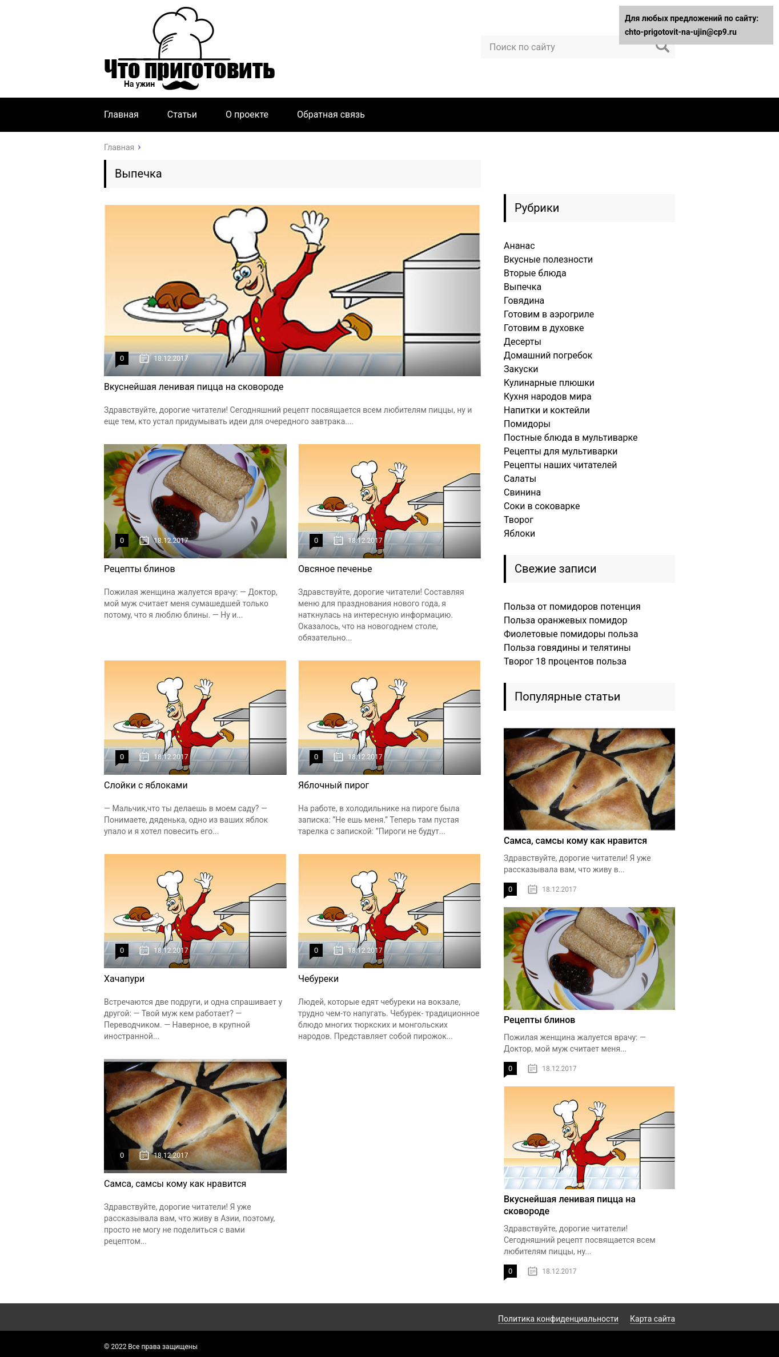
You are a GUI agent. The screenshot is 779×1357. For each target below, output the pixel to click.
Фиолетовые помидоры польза (571, 634)
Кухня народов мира (548, 396)
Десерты (522, 341)
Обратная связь (331, 114)
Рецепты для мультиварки (561, 451)
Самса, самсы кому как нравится (175, 1183)
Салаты (520, 478)
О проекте (247, 114)
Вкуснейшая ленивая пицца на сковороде (194, 386)
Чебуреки (318, 978)
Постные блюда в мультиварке (570, 437)
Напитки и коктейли (547, 410)
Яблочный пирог (333, 785)
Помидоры (527, 423)
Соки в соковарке (542, 506)
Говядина (524, 300)
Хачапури (124, 978)
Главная (121, 114)
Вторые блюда (535, 273)
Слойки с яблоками (146, 785)
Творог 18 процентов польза (565, 661)
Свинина (522, 492)
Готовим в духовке (544, 328)
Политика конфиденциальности (558, 1318)
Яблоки (519, 533)
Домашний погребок (548, 355)
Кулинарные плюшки (549, 382)
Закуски (521, 369)
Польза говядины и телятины (567, 647)
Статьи (182, 114)
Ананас (519, 245)
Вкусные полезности (548, 259)
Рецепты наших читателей (560, 465)
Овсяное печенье (335, 568)
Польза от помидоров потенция (572, 606)
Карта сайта (652, 1318)
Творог (518, 519)
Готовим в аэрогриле (549, 314)
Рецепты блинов (139, 568)
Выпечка (522, 286)
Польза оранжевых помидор (565, 620)
